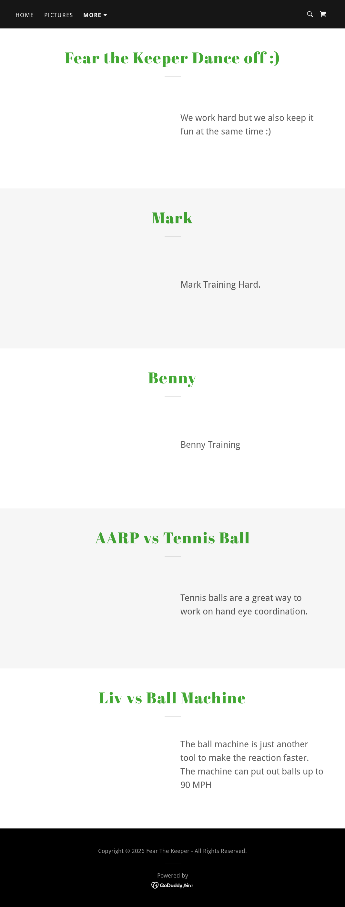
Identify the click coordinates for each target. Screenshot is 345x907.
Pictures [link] (58, 15)
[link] (323, 14)
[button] (95, 15)
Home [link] (24, 15)
